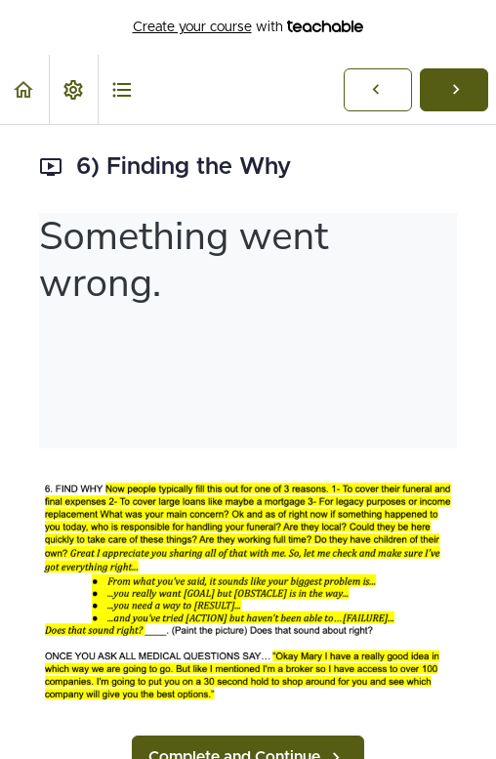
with (248, 27)
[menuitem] (73, 89)
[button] (24, 89)
